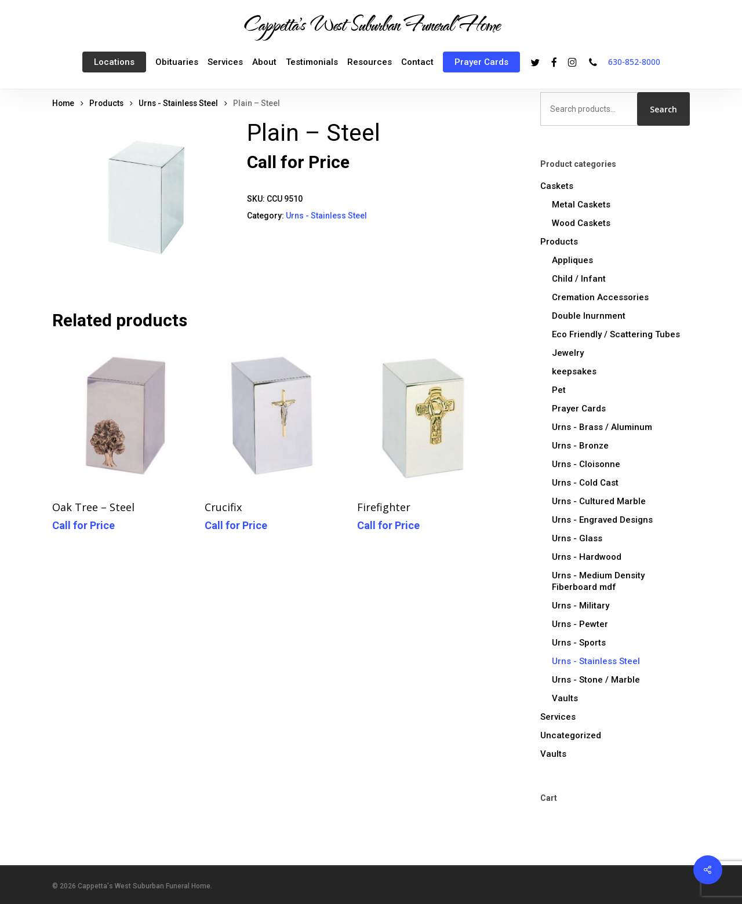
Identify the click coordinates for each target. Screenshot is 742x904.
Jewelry (568, 353)
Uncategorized (570, 735)
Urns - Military (580, 605)
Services (558, 717)
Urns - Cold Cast (585, 482)
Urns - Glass (577, 538)
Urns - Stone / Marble (596, 680)
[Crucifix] (278, 417)
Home (63, 103)
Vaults (565, 698)
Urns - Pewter (580, 624)
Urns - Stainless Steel (178, 103)
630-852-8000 (634, 61)
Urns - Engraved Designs (602, 520)
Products (106, 103)
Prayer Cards (579, 408)
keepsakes (574, 371)
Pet (559, 390)
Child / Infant (579, 279)
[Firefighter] (430, 417)
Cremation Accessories (600, 297)
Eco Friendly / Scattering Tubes (616, 334)
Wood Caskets (581, 223)
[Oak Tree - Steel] (125, 417)
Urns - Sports (579, 642)
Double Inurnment (588, 316)
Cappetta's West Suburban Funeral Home (371, 24)
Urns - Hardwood (586, 557)
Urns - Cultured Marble (599, 501)
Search (663, 109)
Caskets (556, 186)
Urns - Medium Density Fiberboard (598, 581)
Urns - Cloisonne (586, 464)
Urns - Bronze (580, 445)
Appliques (572, 260)
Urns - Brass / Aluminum (602, 427)
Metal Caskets (581, 204)
